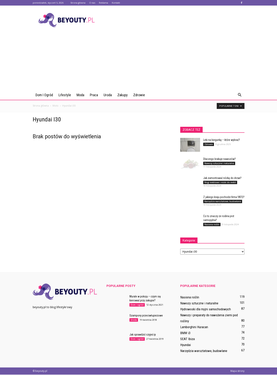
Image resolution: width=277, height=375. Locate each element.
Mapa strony (237, 371)
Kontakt (116, 2)
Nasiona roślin (211, 224)
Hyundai (185, 345)
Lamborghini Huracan (194, 327)
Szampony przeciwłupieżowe (146, 315)
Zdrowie (139, 95)
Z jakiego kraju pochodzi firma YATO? (223, 197)
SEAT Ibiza (187, 339)
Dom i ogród (44, 95)
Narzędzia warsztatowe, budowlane (222, 201)
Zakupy (122, 95)
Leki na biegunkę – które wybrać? (221, 140)
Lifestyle (64, 95)
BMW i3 (185, 333)
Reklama (103, 2)
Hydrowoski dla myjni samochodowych (205, 310)
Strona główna (77, 2)
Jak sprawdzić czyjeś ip (142, 335)
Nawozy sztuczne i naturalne (219, 163)
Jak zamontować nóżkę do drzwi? (222, 178)
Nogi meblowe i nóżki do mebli (220, 182)
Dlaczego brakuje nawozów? (219, 159)
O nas (92, 2)
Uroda (108, 95)
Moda (80, 95)
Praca (94, 95)
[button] (239, 95)
